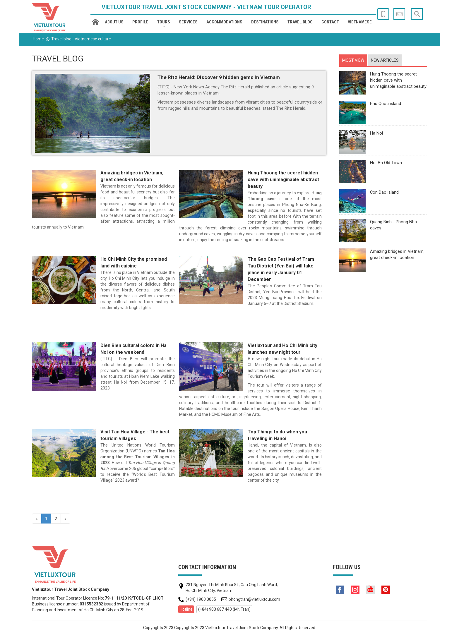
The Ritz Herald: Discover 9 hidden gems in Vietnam (218, 77)
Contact (330, 22)
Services (188, 22)
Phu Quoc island (385, 103)
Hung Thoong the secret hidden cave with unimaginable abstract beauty (283, 179)
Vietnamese (360, 22)
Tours (163, 22)
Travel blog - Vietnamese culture (81, 39)
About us (114, 22)
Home (38, 39)
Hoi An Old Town (386, 162)
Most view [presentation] (353, 60)
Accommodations (224, 22)
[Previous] (37, 519)
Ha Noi (376, 133)
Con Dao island (384, 192)
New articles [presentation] (385, 60)
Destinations (265, 22)
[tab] (353, 60)
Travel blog (300, 22)
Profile (140, 22)
